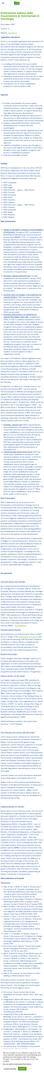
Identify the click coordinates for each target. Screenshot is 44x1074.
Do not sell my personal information (17, 1064)
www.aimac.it (20, 626)
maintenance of (24, 637)
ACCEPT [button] (22, 1069)
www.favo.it (12, 33)
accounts (35, 637)
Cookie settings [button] (10, 1069)
